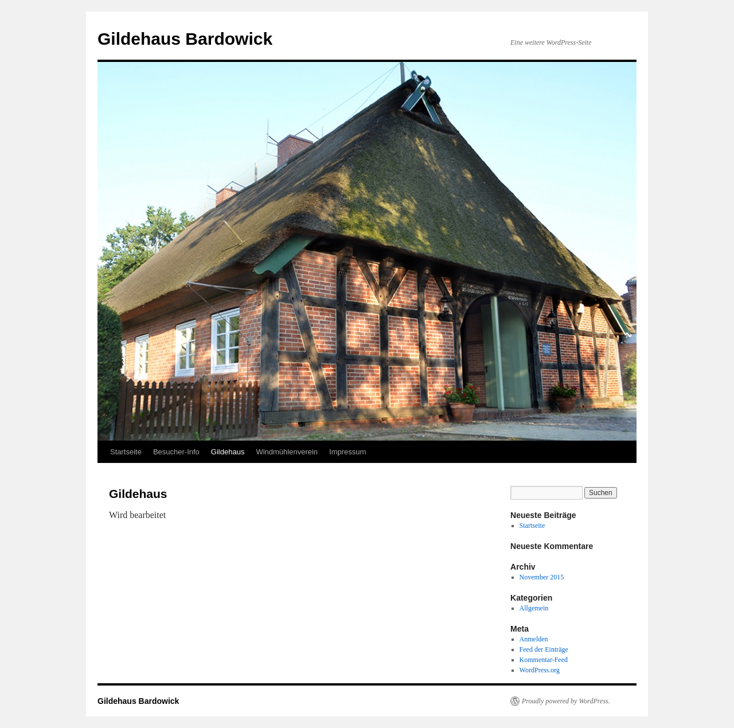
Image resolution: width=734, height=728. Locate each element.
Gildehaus (228, 451)
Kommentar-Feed (544, 660)
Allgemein (534, 608)
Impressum (347, 451)
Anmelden (534, 639)
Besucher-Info (176, 451)
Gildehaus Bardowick (184, 38)
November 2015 (542, 577)
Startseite (126, 451)
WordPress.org (540, 670)
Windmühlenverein (287, 451)
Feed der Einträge (544, 649)
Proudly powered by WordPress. (566, 701)
